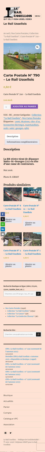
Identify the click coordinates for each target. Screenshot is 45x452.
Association (8, 424)
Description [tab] (12, 136)
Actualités (8, 401)
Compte (7, 413)
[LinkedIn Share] (3, 229)
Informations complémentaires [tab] (22, 142)
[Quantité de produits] (6, 106)
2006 (17, 121)
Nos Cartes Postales (19, 33)
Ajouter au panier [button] (10, 220)
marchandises (32, 125)
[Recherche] (38, 294)
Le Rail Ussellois (15, 23)
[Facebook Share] (3, 214)
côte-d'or (35, 121)
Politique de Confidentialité (28, 440)
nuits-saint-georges (13, 128)
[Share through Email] (3, 234)
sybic (26, 128)
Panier (6, 407)
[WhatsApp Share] (3, 224)
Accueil (6, 33)
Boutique (8, 395)
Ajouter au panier (24, 106)
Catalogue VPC (10, 419)
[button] (37, 47)
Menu (37, 16)
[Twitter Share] (3, 219)
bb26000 (25, 121)
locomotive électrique (13, 125)
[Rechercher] (38, 334)
